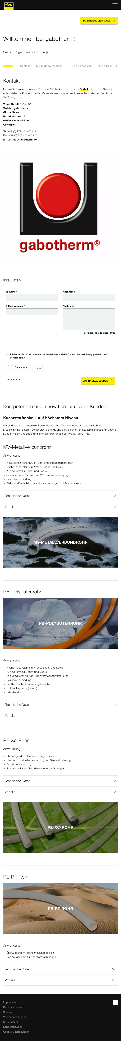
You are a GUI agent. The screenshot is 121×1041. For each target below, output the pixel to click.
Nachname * (70, 291)
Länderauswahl (12, 1026)
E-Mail (84, 89)
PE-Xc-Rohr (105, 65)
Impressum (10, 1002)
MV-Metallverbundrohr (49, 65)
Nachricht (68, 306)
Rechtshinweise (13, 1007)
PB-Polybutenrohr (80, 65)
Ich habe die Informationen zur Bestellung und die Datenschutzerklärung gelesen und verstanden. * (58, 356)
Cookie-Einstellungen (16, 1031)
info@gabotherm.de (24, 139)
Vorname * (11, 291)
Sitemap (8, 1012)
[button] (60, 495)
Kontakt (25, 65)
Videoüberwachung (15, 1017)
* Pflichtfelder (13, 379)
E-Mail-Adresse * (15, 306)
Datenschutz (11, 1022)
